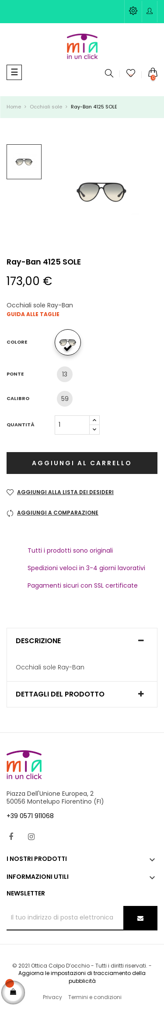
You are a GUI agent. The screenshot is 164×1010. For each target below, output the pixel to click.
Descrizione (38, 641)
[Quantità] (72, 425)
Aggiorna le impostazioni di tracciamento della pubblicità (82, 977)
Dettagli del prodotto (60, 694)
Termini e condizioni (95, 997)
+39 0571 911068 (30, 815)
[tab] (82, 641)
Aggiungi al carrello (82, 463)
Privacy (52, 997)
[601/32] (70, 342)
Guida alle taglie (33, 314)
